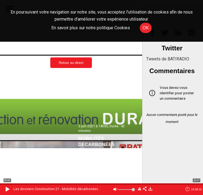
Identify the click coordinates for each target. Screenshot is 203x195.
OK (145, 27)
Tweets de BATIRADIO (167, 58)
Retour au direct (71, 63)
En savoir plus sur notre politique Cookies (90, 27)
